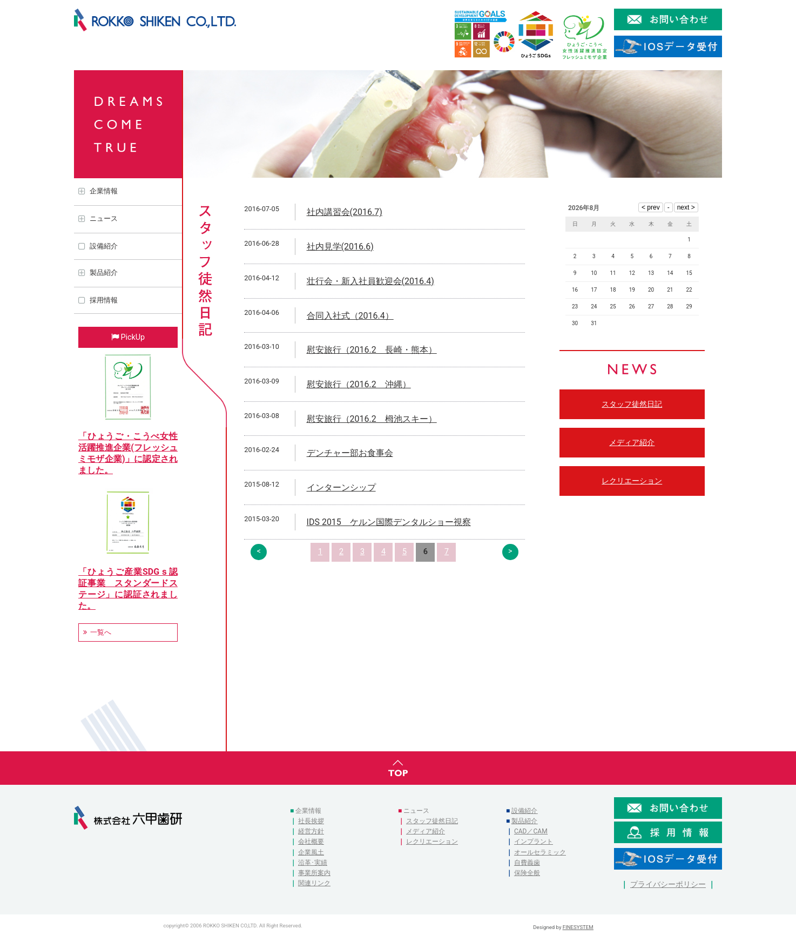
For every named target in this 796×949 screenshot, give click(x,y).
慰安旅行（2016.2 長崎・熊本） (372, 350)
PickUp (132, 337)
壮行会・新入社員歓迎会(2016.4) (370, 281)
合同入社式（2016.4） (350, 316)
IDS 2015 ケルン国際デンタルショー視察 (389, 522)
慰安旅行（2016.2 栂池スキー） (372, 419)
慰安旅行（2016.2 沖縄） (359, 384)
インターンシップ (341, 487)
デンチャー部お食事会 (350, 453)
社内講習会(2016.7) (344, 212)
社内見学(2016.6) (340, 246)
